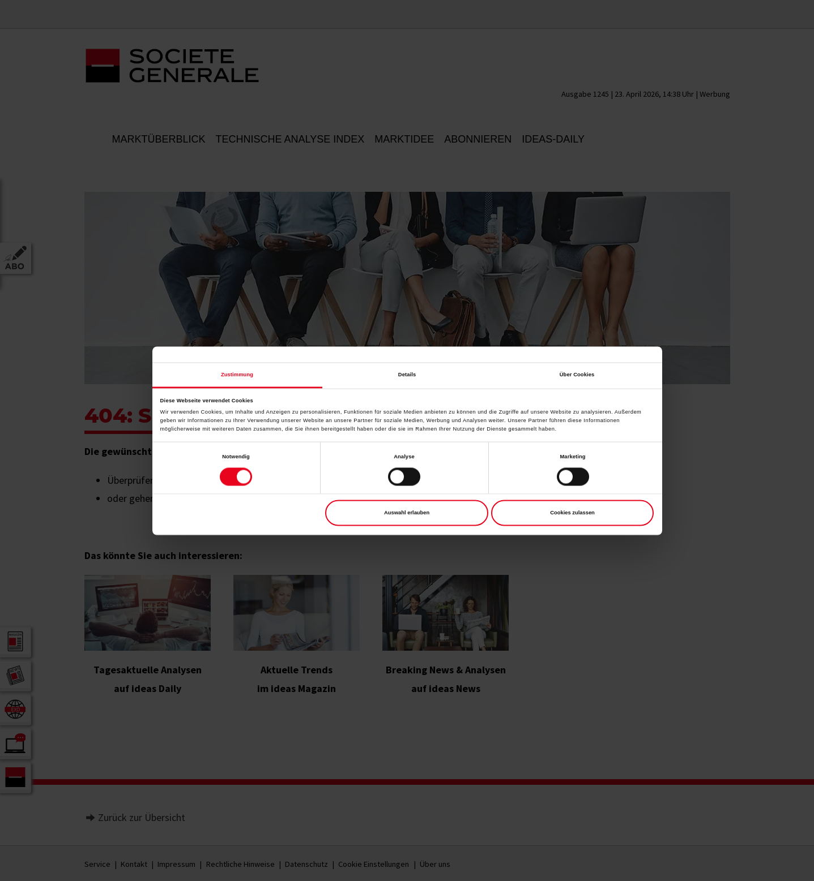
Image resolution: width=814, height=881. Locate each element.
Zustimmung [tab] (237, 374)
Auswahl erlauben (406, 513)
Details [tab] (407, 374)
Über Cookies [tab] (577, 374)
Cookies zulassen (572, 513)
